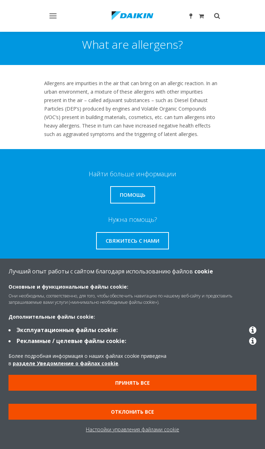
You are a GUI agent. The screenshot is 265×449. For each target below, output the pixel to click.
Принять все (132, 382)
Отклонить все (132, 411)
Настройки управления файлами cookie (132, 429)
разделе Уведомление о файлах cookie (65, 363)
